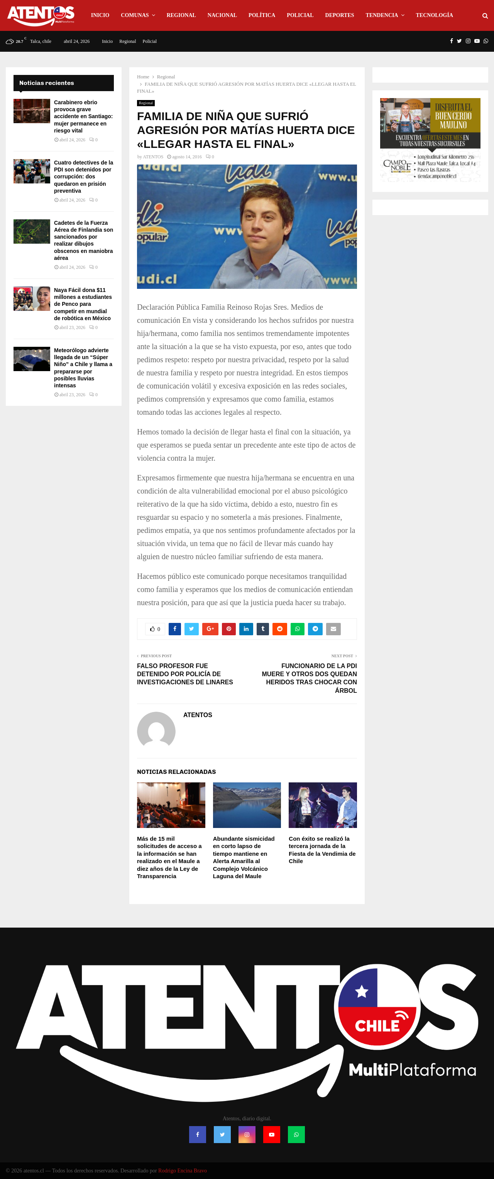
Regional (181, 15)
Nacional (222, 15)
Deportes (339, 15)
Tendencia (382, 15)
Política (262, 15)
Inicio (100, 15)
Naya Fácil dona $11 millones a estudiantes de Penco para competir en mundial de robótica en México (83, 304)
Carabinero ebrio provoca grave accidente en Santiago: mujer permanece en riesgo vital (83, 116)
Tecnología (434, 15)
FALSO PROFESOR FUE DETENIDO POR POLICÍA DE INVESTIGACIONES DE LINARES (185, 674)
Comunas (135, 15)
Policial (300, 15)
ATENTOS (153, 156)
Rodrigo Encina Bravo (182, 1171)
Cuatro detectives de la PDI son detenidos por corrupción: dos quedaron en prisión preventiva (83, 176)
